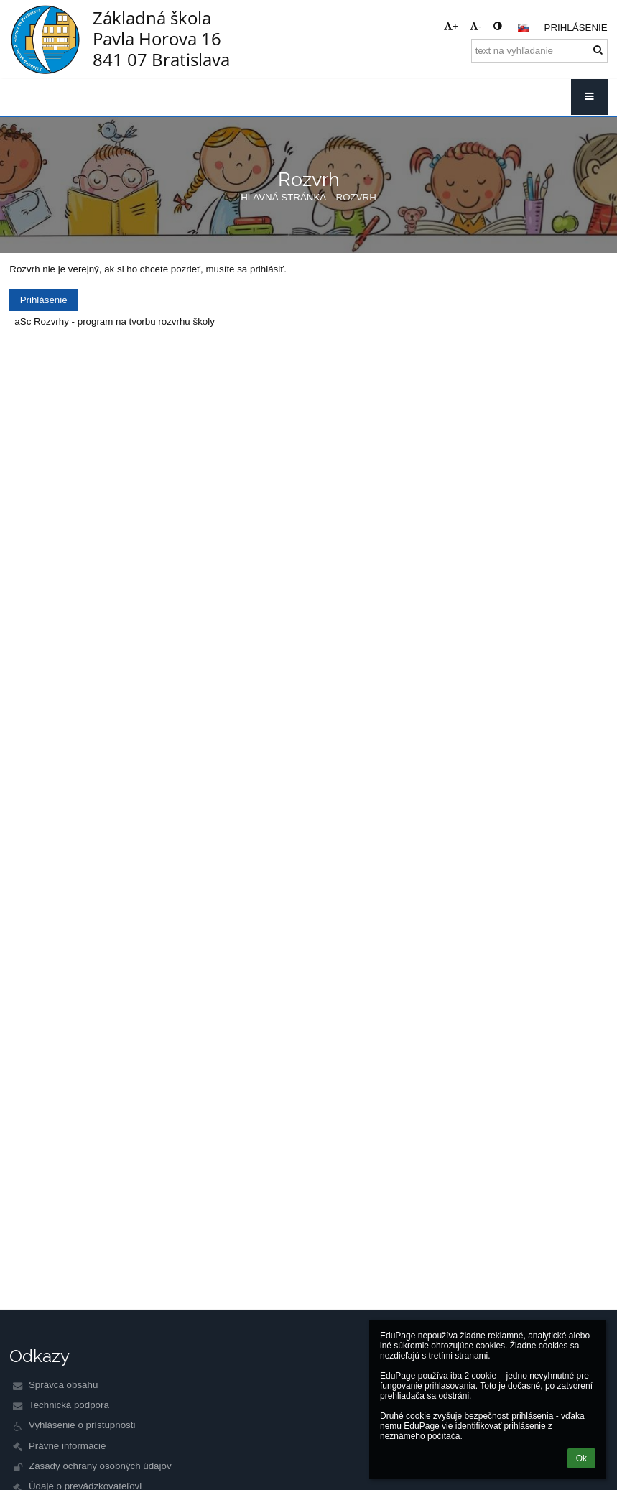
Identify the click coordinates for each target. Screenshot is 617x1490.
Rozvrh (356, 197)
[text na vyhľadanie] (539, 51)
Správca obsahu (63, 1384)
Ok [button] (581, 1458)
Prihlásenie (576, 27)
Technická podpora (69, 1404)
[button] (523, 28)
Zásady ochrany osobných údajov (100, 1466)
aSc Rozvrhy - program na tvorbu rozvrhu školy (114, 321)
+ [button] (451, 26)
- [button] (475, 26)
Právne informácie (67, 1445)
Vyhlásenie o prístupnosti (82, 1425)
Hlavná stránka (283, 197)
